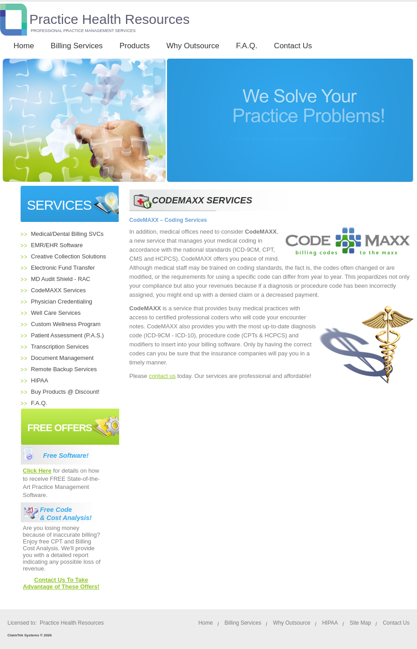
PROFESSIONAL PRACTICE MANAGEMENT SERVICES (83, 30)
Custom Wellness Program (66, 324)
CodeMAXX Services (58, 290)
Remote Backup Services (64, 369)
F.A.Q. (39, 403)
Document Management (62, 357)
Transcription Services (60, 346)
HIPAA (39, 380)
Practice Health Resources (109, 19)
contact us (162, 376)
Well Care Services (56, 312)
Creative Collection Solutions (68, 256)
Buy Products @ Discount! (65, 391)
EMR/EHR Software (57, 245)
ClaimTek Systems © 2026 (30, 635)
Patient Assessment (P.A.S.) (67, 335)
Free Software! (66, 455)
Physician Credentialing (62, 301)
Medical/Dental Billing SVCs (67, 233)
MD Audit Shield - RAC (61, 279)
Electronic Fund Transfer (63, 267)
